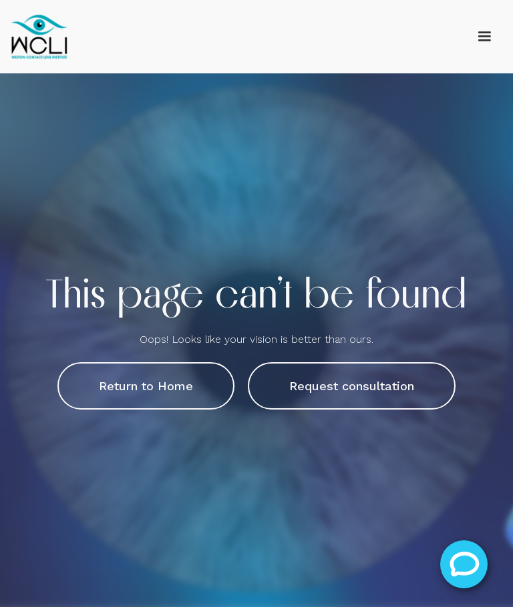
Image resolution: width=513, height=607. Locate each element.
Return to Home (146, 386)
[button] (484, 37)
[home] (40, 36)
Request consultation (351, 386)
